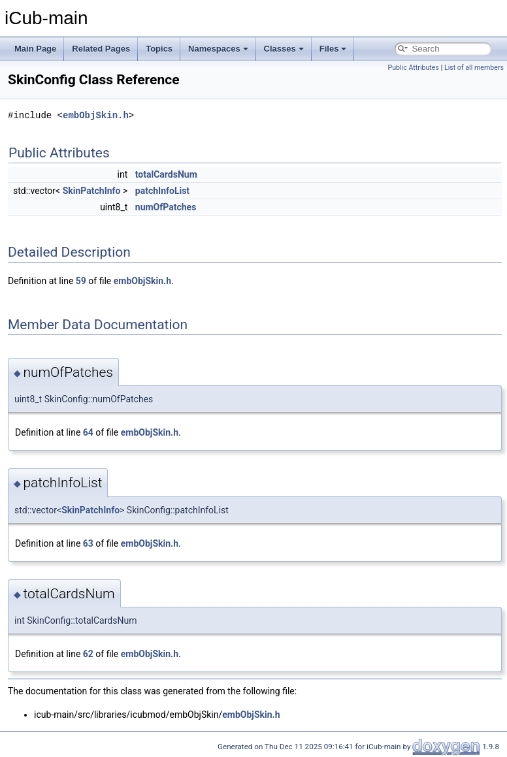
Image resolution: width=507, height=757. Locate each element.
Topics (159, 49)
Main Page (35, 49)
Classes (284, 49)
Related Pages (101, 49)
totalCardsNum (166, 174)
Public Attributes (413, 67)
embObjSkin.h (96, 115)
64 (88, 432)
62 (88, 654)
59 (81, 281)
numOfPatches (166, 207)
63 (88, 543)
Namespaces (218, 49)
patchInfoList (162, 190)
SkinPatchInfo (92, 190)
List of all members (474, 67)
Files (333, 49)
